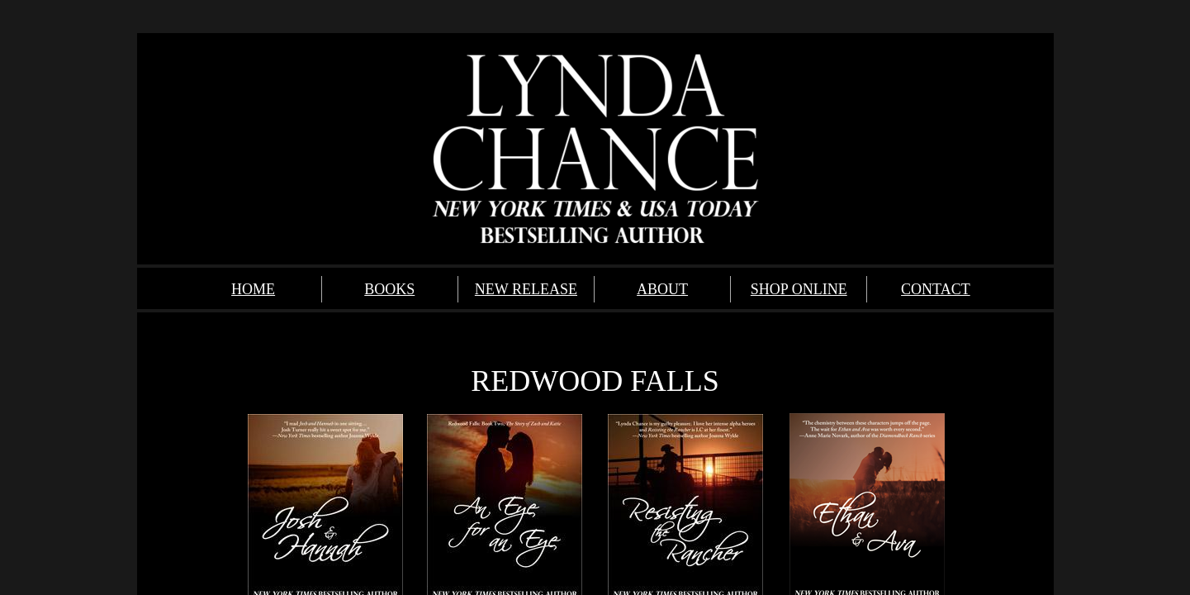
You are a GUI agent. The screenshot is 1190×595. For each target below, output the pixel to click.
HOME (253, 289)
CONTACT (935, 289)
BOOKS (389, 289)
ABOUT (662, 289)
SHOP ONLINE (799, 289)
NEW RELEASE (526, 289)
